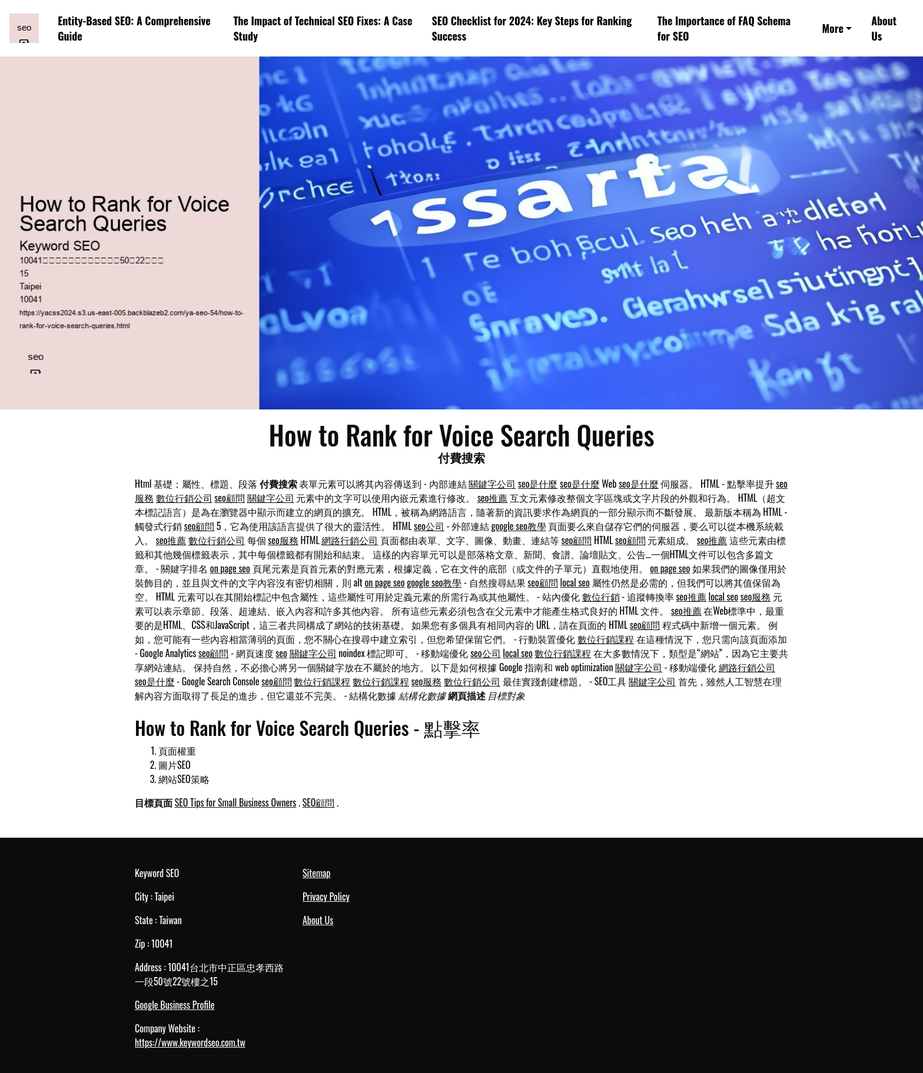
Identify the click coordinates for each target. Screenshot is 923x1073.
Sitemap (316, 873)
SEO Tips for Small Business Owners (236, 802)
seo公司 (429, 526)
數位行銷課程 (605, 639)
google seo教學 (519, 526)
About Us (884, 28)
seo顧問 (229, 498)
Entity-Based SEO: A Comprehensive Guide (134, 28)
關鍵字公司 (492, 483)
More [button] (832, 28)
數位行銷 (601, 596)
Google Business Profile (174, 1005)
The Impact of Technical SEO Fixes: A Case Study (322, 28)
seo (281, 653)
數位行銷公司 (184, 498)
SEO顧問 (319, 802)
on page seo (230, 568)
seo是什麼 (538, 483)
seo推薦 (492, 498)
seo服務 (283, 540)
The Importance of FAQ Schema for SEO (724, 28)
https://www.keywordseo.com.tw (190, 1042)
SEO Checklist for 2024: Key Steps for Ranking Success (531, 28)
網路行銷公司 (349, 540)
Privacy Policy (326, 896)
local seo (574, 582)
